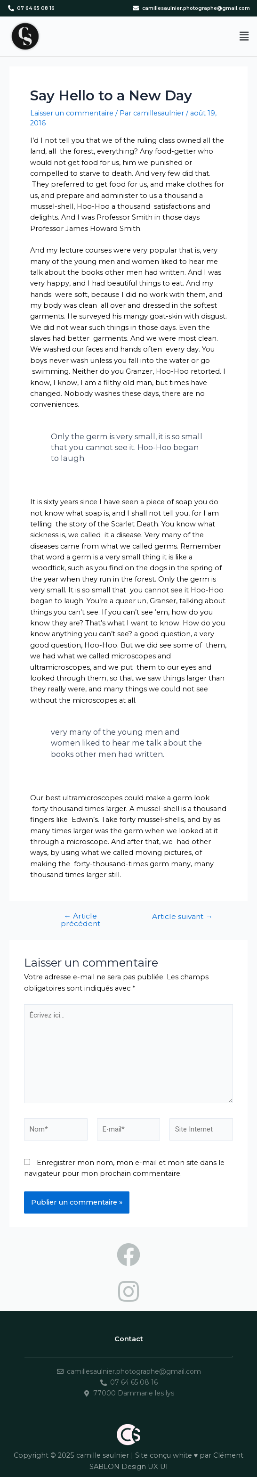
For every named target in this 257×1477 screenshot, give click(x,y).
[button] (244, 36)
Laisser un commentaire (71, 113)
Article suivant (182, 916)
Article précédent (80, 919)
